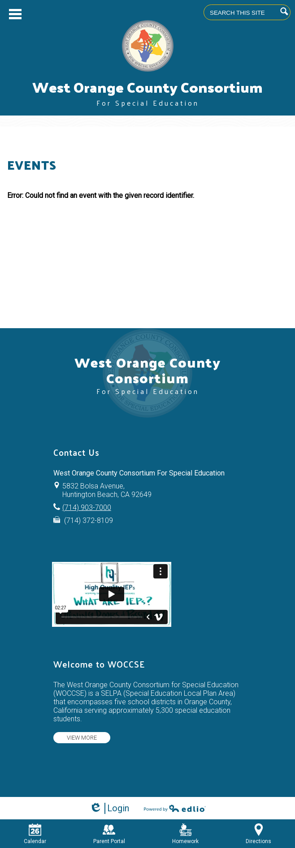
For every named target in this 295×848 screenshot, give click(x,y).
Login (109, 808)
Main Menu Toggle (15, 14)
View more (82, 737)
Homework (185, 833)
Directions (258, 833)
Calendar (35, 833)
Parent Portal (109, 833)
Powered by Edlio (174, 808)
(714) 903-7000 (86, 507)
